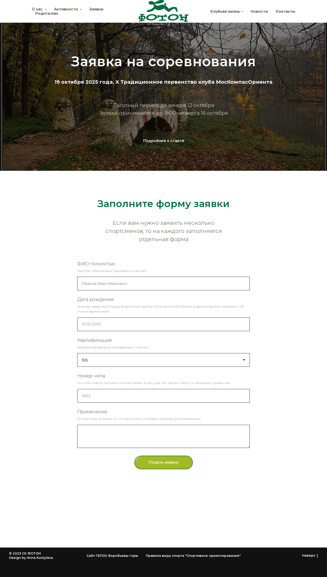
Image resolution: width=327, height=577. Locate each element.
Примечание (92, 411)
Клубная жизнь (225, 11)
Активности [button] (66, 9)
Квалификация (94, 340)
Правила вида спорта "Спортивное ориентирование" (193, 556)
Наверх (310, 555)
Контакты (285, 11)
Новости (259, 11)
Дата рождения (95, 299)
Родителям (46, 13)
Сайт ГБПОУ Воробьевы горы (112, 556)
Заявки (96, 9)
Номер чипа (91, 376)
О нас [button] (38, 9)
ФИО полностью (96, 263)
